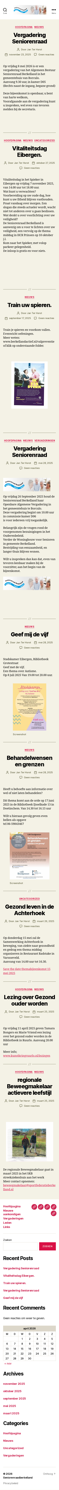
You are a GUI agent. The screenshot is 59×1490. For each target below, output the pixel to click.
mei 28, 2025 (45, 462)
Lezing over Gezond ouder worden (29, 1000)
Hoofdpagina (24, 27)
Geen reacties (46, 54)
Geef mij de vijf (29, 634)
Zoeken (7, 1240)
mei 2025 (9, 1406)
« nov (7, 1363)
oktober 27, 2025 (45, 162)
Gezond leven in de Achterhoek (29, 910)
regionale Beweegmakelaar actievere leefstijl (29, 1086)
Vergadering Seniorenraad (29, 38)
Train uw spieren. (29, 305)
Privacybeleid (10, 1483)
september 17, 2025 (20, 318)
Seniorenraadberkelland (18, 1477)
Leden (7, 1222)
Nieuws (39, 27)
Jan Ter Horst (34, 49)
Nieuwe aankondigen (12, 1212)
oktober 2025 (12, 1391)
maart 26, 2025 (45, 921)
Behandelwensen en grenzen (29, 761)
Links (6, 1227)
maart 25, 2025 (45, 1011)
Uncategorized (44, 140)
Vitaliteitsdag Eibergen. (29, 151)
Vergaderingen (44, 440)
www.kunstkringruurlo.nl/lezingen (26, 1056)
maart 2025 (11, 1413)
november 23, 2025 (20, 54)
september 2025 (14, 1398)
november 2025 (14, 1383)
